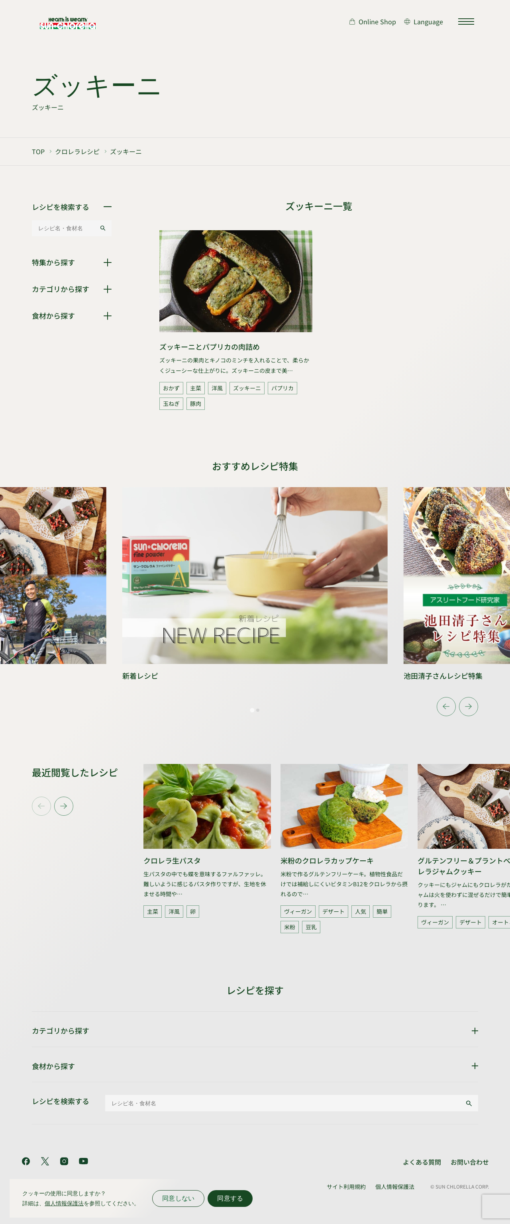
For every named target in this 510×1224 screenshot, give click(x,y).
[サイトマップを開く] (466, 21)
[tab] (252, 710)
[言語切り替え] (423, 21)
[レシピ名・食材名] (65, 228)
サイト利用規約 (346, 1187)
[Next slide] (468, 706)
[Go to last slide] (446, 706)
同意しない (178, 1198)
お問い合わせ (470, 1162)
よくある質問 (422, 1162)
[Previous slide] (41, 806)
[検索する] (102, 228)
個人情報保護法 (394, 1187)
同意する (230, 1198)
